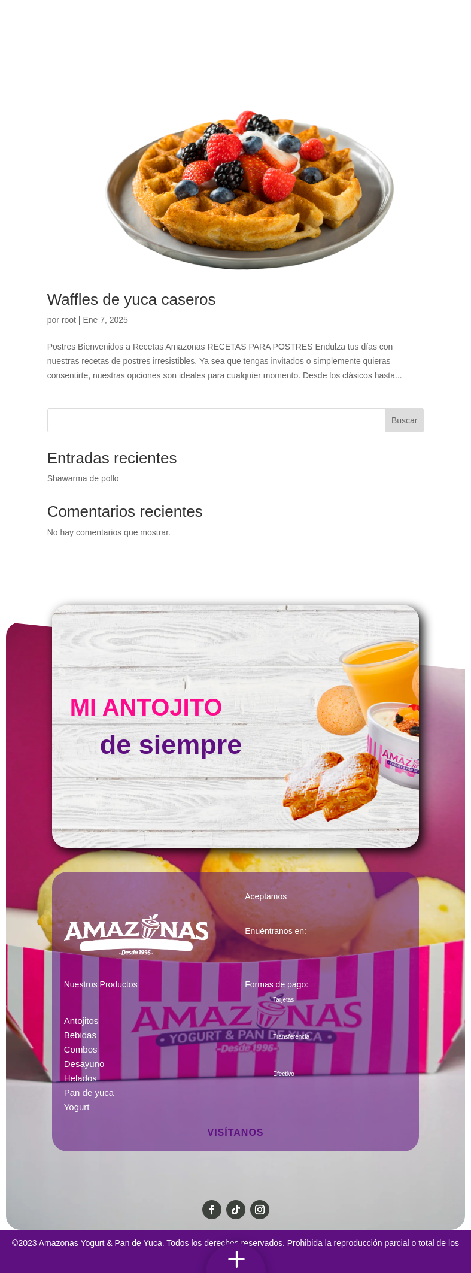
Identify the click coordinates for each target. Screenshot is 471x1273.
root (69, 320)
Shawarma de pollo (83, 478)
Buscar (404, 420)
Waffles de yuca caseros (131, 299)
